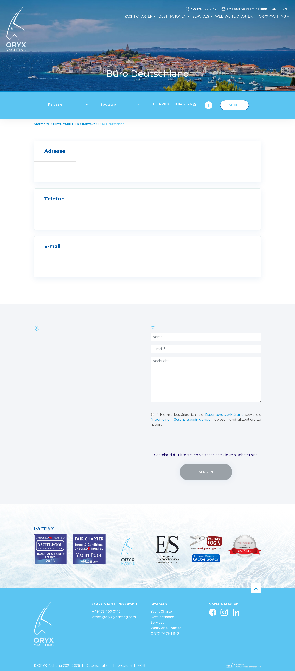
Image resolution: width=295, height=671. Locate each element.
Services (200, 16)
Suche (235, 105)
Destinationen (172, 16)
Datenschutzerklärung (224, 415)
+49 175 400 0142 (201, 9)
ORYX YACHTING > (67, 124)
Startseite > (43, 124)
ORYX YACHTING (272, 16)
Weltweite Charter (234, 16)
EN (285, 9)
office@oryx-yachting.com (244, 9)
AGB (141, 666)
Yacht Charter (138, 16)
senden (206, 472)
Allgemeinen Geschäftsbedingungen (182, 420)
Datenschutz (96, 666)
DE (274, 9)
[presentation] (206, 442)
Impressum (122, 666)
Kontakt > (89, 124)
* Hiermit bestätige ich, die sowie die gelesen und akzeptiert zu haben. (206, 419)
